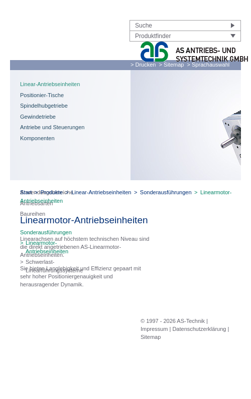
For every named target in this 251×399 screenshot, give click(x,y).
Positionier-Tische (42, 95)
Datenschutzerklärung (199, 329)
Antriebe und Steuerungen (52, 127)
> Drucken (143, 65)
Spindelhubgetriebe (44, 106)
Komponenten (37, 138)
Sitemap (151, 337)
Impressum (154, 329)
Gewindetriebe (38, 117)
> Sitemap (171, 65)
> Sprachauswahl (208, 65)
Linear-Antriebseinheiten (50, 84)
